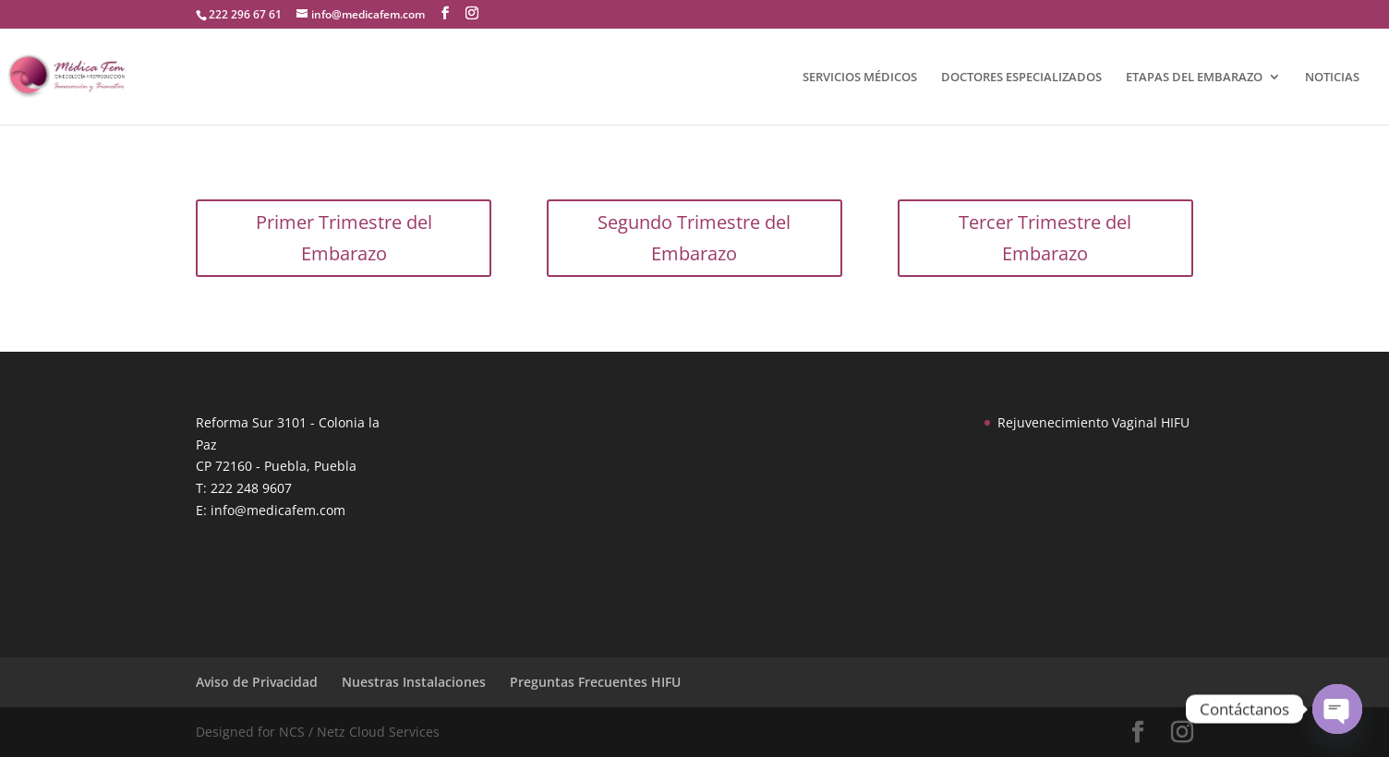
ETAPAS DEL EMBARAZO (1194, 77)
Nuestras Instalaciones (414, 682)
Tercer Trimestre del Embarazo (1045, 238)
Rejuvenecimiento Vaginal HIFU (1093, 422)
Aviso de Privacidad (257, 682)
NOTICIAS (1332, 77)
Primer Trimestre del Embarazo (344, 238)
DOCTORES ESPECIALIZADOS (1021, 77)
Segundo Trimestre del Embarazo (694, 238)
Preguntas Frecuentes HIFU (595, 682)
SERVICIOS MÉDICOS (860, 77)
